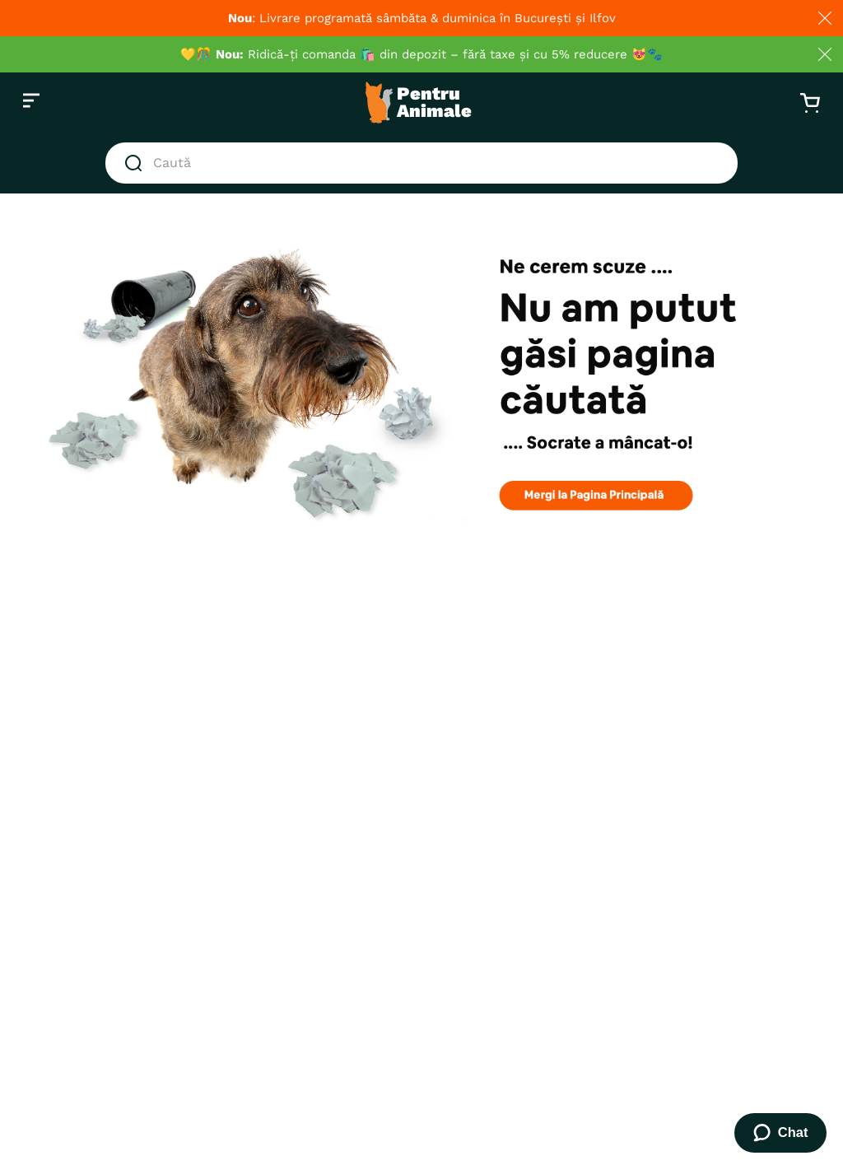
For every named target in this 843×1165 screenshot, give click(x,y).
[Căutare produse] (136, 163)
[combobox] (421, 163)
